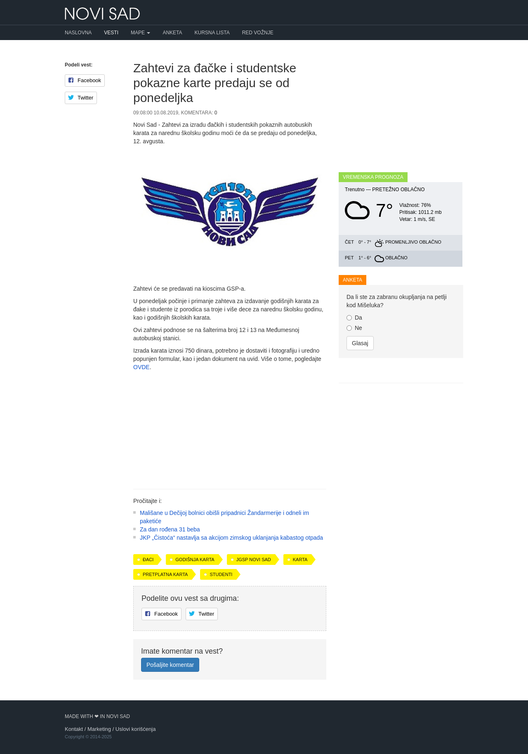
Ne (354, 328)
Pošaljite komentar (170, 665)
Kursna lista (212, 33)
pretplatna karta (165, 574)
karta (300, 559)
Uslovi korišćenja (136, 729)
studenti (221, 574)
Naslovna (78, 33)
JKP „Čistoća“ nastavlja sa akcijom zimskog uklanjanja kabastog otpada (231, 537)
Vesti (111, 33)
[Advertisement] (230, 427)
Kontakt (74, 729)
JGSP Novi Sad (253, 559)
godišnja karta (194, 559)
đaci (148, 559)
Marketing (99, 729)
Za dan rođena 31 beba (170, 529)
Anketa (172, 33)
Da (354, 317)
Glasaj (360, 343)
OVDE (141, 367)
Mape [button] (140, 33)
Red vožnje (257, 33)
